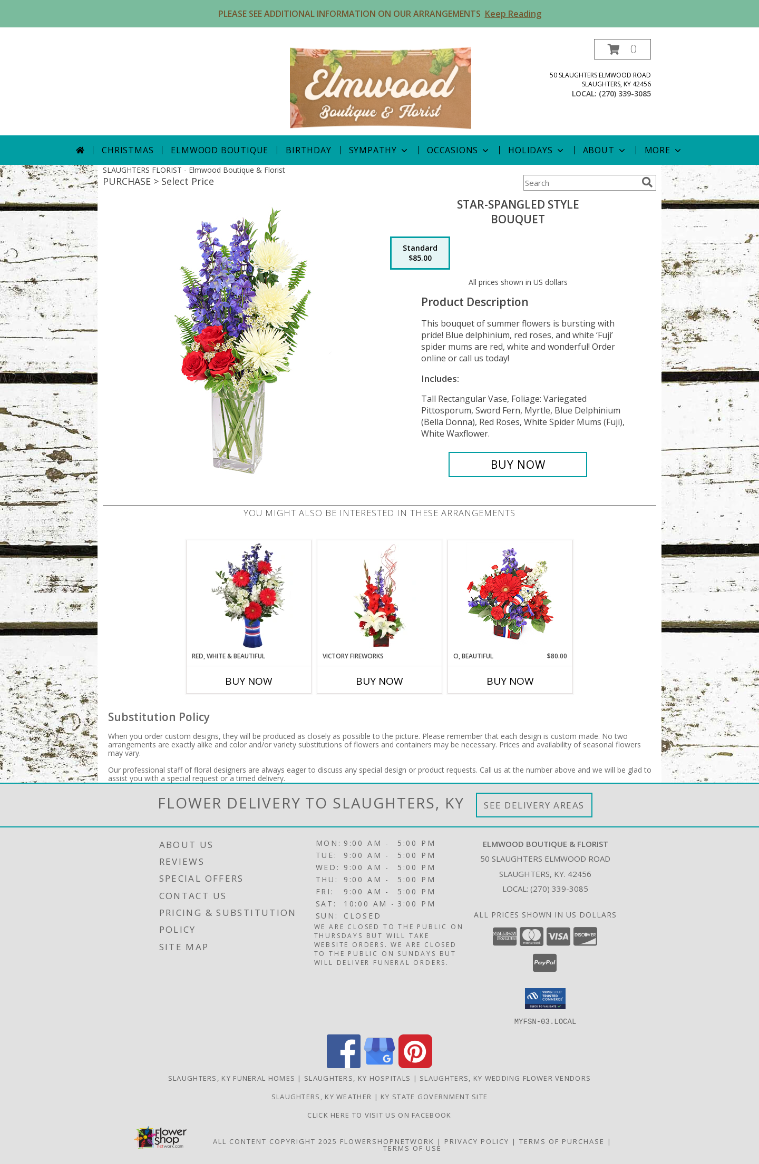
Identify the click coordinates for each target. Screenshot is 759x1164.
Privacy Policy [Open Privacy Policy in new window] (476, 1141)
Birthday (308, 150)
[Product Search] (580, 182)
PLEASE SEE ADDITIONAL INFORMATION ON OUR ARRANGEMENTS (379, 13)
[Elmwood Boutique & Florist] (380, 87)
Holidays (536, 150)
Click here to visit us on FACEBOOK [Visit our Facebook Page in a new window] (379, 1114)
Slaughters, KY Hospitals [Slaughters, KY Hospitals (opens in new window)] (357, 1077)
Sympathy (379, 150)
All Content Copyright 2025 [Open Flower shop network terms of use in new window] (275, 1141)
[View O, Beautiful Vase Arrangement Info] (510, 595)
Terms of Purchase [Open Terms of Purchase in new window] (562, 1141)
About (605, 150)
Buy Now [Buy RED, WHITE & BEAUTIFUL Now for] (249, 681)
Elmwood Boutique (219, 150)
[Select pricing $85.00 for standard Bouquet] (420, 253)
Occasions (459, 150)
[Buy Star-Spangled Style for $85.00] (518, 464)
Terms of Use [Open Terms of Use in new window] (412, 1147)
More (664, 150)
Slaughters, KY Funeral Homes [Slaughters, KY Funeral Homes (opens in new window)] (231, 1077)
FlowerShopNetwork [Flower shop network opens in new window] (387, 1141)
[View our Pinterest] (415, 1065)
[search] (647, 182)
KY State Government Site (434, 1096)
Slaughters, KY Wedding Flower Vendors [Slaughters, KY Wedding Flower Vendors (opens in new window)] (505, 1077)
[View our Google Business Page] (379, 1065)
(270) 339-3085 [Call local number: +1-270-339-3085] (625, 93)
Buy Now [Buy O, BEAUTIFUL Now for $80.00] (510, 681)
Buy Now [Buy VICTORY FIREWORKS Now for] (379, 681)
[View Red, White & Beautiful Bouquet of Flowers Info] (249, 595)
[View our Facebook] (344, 1065)
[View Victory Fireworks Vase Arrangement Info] (380, 595)
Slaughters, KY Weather (321, 1096)
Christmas (127, 150)
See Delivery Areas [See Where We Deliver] (534, 805)
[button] (622, 49)
